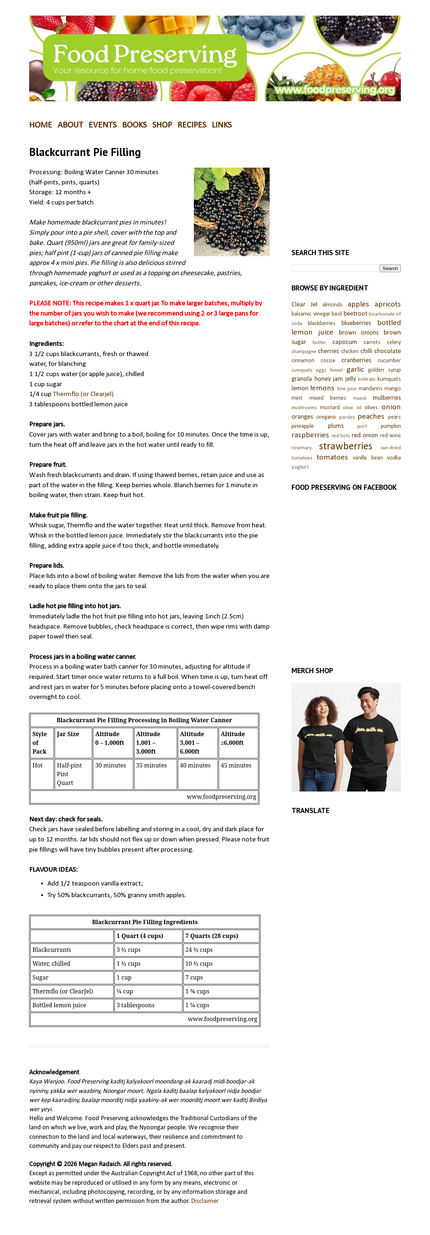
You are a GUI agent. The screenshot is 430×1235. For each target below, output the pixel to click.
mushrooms (304, 408)
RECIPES (191, 125)
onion (391, 407)
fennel (336, 370)
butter (319, 342)
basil (337, 314)
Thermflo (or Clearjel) (83, 394)
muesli (360, 398)
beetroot (355, 313)
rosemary (302, 448)
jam (338, 379)
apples (358, 304)
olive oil (352, 408)
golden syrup (384, 370)
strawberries (345, 446)
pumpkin (391, 426)
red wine (390, 436)
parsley (347, 417)
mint (297, 398)
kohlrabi (366, 379)
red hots (341, 436)
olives (371, 408)
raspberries (310, 435)
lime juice (347, 389)
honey (322, 379)
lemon (300, 388)
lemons (322, 388)
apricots (388, 304)
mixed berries (328, 398)
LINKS (222, 125)
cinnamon (303, 361)
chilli (366, 351)
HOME (40, 125)
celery (394, 342)
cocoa (328, 361)
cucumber (389, 361)
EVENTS (103, 125)
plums (336, 426)
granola (302, 379)
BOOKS (134, 125)
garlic (355, 370)
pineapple (303, 426)
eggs (321, 370)
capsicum (344, 342)
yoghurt (300, 467)
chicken (350, 352)
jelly (350, 379)
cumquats (302, 370)
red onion (365, 435)
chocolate (387, 351)
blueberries (356, 323)
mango (392, 389)
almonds (332, 305)
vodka (394, 458)
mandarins (371, 389)
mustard (330, 408)
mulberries (387, 398)
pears (394, 417)
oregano (326, 417)
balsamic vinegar (311, 314)
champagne (304, 352)
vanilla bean (368, 458)
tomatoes (332, 457)
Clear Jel (304, 304)
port (362, 426)
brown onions (359, 332)
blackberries (322, 324)
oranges (302, 417)
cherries (328, 351)
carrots (372, 342)
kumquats (389, 379)
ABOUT (70, 125)
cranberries (356, 360)
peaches (370, 417)
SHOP (162, 125)
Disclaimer (205, 1201)
